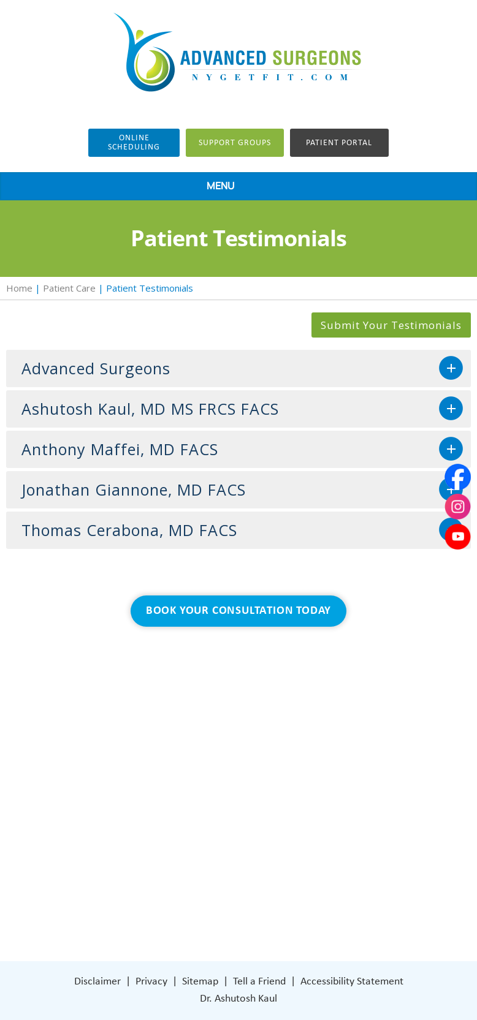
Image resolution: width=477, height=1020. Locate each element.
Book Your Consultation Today (238, 611)
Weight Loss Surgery (142, 798)
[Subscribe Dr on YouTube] (363, 872)
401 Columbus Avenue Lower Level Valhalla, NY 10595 (366, 827)
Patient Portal (339, 143)
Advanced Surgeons (95, 368)
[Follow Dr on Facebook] (311, 872)
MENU (236, 187)
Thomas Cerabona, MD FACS (129, 529)
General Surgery (133, 817)
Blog (108, 835)
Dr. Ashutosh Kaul (238, 999)
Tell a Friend (259, 982)
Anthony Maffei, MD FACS (119, 449)
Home (19, 288)
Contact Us (123, 872)
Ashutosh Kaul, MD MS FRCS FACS (150, 408)
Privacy (151, 982)
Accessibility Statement (351, 982)
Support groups (235, 143)
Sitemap (200, 982)
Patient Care (69, 288)
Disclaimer (97, 982)
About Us (118, 780)
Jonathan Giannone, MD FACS (133, 489)
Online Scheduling (134, 143)
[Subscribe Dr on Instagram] (336, 872)
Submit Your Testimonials (391, 325)
